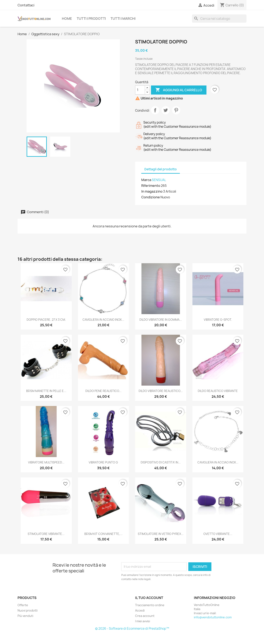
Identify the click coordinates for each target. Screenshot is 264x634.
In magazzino (152, 191)
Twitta (165, 110)
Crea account (144, 616)
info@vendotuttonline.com (213, 617)
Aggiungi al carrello (178, 90)
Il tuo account (149, 597)
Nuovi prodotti (28, 610)
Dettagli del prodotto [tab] (160, 169)
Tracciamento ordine (149, 605)
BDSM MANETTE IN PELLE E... (46, 391)
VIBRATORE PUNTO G (103, 462)
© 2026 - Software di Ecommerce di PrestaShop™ (132, 628)
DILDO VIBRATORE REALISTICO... (161, 391)
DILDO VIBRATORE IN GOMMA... (160, 320)
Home (67, 18)
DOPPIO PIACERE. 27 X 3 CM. (46, 320)
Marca (146, 180)
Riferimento (150, 186)
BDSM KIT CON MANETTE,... (103, 534)
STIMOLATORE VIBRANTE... (46, 534)
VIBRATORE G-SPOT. (218, 320)
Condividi (155, 110)
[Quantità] (140, 90)
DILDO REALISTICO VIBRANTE (218, 391)
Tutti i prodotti (91, 18)
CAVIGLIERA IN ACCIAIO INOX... (103, 320)
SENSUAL (159, 180)
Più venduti (25, 616)
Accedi (140, 610)
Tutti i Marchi (123, 18)
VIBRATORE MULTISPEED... (46, 462)
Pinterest (176, 110)
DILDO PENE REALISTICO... (103, 391)
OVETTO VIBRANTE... (217, 534)
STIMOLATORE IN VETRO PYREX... (161, 534)
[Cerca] (219, 18)
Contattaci (26, 5)
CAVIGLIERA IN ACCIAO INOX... (217, 462)
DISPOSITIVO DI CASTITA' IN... (161, 462)
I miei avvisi (142, 621)
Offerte (23, 605)
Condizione (150, 197)
